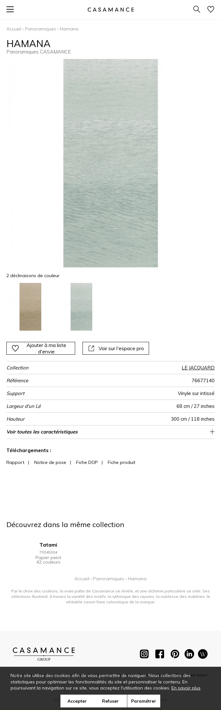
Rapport (15, 462)
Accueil (13, 29)
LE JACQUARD (198, 368)
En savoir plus (186, 688)
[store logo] (110, 9)
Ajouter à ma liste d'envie (39, 348)
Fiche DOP (87, 462)
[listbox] (110, 307)
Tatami (48, 544)
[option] (30, 307)
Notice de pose (50, 462)
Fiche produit (121, 462)
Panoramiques (40, 29)
